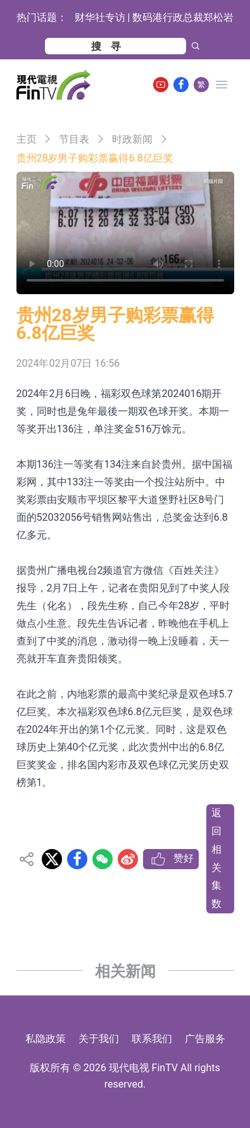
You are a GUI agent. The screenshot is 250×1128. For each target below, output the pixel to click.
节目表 (74, 139)
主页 (26, 139)
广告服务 (205, 1039)
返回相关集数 (216, 858)
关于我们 (98, 1039)
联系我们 (152, 1039)
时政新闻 (132, 139)
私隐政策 (45, 1039)
